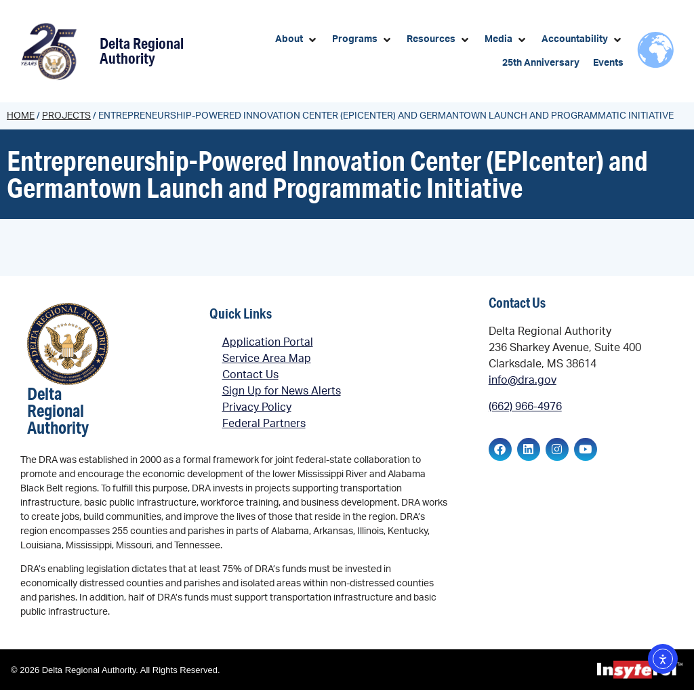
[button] (296, 39)
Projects (66, 116)
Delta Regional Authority (142, 50)
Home (21, 116)
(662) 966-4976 (525, 406)
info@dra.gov (522, 380)
